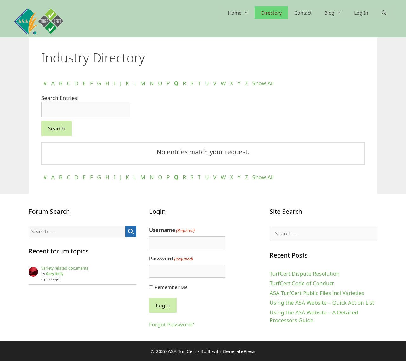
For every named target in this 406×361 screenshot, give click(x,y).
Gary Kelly (54, 273)
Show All (263, 83)
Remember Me (170, 287)
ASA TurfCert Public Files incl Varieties (317, 293)
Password (171, 258)
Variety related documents (64, 268)
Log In (361, 13)
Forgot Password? (171, 324)
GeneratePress (239, 351)
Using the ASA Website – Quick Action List (322, 302)
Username (172, 230)
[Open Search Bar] (384, 12)
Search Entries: (60, 98)
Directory (271, 13)
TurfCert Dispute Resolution (305, 273)
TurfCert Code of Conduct (302, 283)
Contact (302, 13)
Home (241, 12)
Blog (336, 12)
